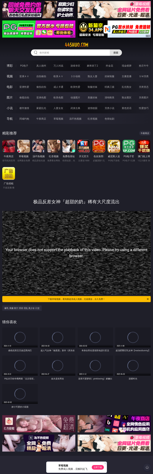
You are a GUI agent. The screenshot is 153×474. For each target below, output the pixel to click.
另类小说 (109, 108)
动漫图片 (75, 97)
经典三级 (109, 87)
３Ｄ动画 (75, 76)
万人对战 (58, 65)
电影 (10, 87)
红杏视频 (92, 118)
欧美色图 (58, 97)
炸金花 (109, 65)
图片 (10, 97)
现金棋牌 (126, 65)
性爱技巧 (144, 108)
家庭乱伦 (41, 108)
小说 (10, 108)
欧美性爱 (75, 87)
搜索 (115, 52)
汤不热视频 (75, 118)
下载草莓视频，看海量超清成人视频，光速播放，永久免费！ (98, 299)
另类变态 (144, 87)
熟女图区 (126, 97)
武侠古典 (75, 108)
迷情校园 (92, 108)
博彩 (10, 66)
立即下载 (98, 467)
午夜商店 (41, 118)
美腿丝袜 (92, 97)
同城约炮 (24, 118)
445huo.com (76, 45)
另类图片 (144, 97)
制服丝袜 (92, 87)
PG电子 (24, 65)
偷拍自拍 (41, 87)
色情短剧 (109, 118)
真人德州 (41, 65)
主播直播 (126, 76)
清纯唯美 (109, 97)
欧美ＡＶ (58, 76)
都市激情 (24, 108)
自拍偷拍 (41, 76)
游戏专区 (75, 65)
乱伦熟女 (126, 87)
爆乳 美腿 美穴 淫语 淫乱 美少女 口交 (22, 308)
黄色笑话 (126, 108)
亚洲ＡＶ (24, 76)
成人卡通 (58, 87)
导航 (10, 119)
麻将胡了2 (92, 65)
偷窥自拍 (24, 97)
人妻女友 (58, 108)
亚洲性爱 (24, 87)
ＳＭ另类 (144, 76)
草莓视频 (58, 118)
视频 (10, 76)
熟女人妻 (92, 76)
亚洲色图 (41, 97)
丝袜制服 (109, 76)
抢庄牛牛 (144, 65)
